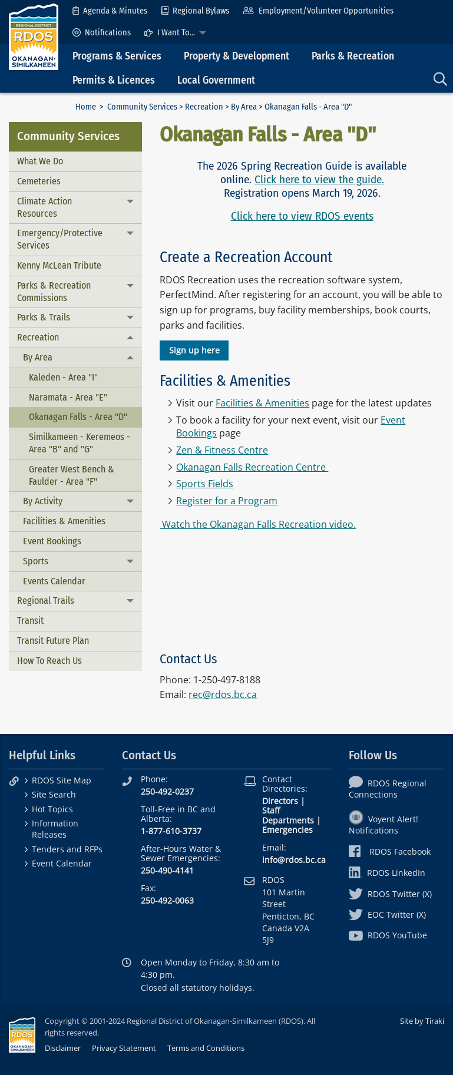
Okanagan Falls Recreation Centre (251, 467)
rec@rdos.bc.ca (223, 694)
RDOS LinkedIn (387, 872)
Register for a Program (226, 500)
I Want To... (169, 33)
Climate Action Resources (44, 207)
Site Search (54, 794)
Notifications (101, 33)
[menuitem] (110, 11)
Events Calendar (54, 581)
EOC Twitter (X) (387, 914)
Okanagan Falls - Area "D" (78, 416)
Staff (271, 810)
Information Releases (55, 829)
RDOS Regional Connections (387, 789)
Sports (35, 561)
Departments (288, 820)
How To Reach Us (49, 660)
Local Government (216, 80)
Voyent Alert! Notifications (383, 824)
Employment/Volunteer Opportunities (318, 11)
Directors (280, 800)
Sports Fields (204, 483)
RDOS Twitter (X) (390, 893)
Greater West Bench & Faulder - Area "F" (71, 475)
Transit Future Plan (53, 640)
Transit (30, 620)
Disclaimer (63, 1048)
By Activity (42, 501)
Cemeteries (39, 181)
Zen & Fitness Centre (222, 450)
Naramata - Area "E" (68, 397)
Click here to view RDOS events (302, 216)
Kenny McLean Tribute (59, 265)
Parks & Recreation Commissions (54, 291)
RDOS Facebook (390, 851)
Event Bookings (52, 541)
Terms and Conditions (205, 1048)
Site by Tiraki (422, 1021)
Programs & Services (116, 56)
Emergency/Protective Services (59, 239)
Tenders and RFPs (67, 849)
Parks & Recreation (353, 56)
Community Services (142, 107)
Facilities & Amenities (64, 521)
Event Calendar (62, 863)
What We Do (40, 161)
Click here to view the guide (318, 179)
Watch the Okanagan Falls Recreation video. (258, 524)
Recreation (204, 107)
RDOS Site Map (61, 780)
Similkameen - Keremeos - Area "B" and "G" (79, 443)
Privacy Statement (124, 1048)
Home (85, 107)
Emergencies (287, 829)
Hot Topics (52, 809)
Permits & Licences (113, 80)
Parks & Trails (43, 317)
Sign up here (194, 350)
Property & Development (236, 56)
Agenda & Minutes (109, 11)
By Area (244, 107)
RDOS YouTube (388, 935)
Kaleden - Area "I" (63, 377)
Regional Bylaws (195, 11)
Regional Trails (45, 600)
